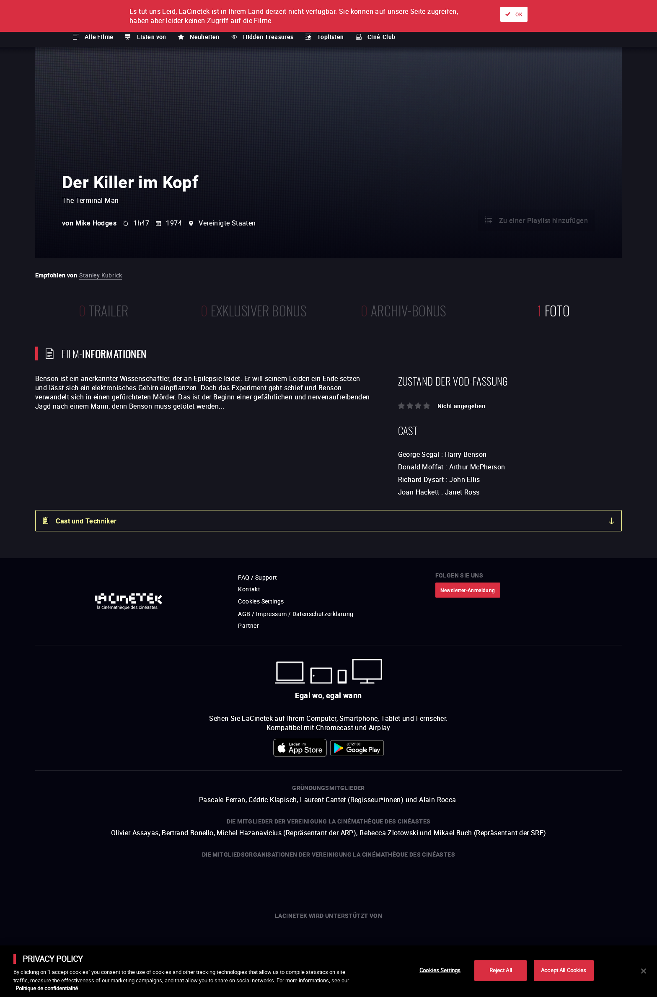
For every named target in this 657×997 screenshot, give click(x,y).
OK (518, 14)
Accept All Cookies (563, 970)
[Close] (643, 971)
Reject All (500, 970)
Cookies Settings (439, 970)
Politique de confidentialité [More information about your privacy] (47, 988)
